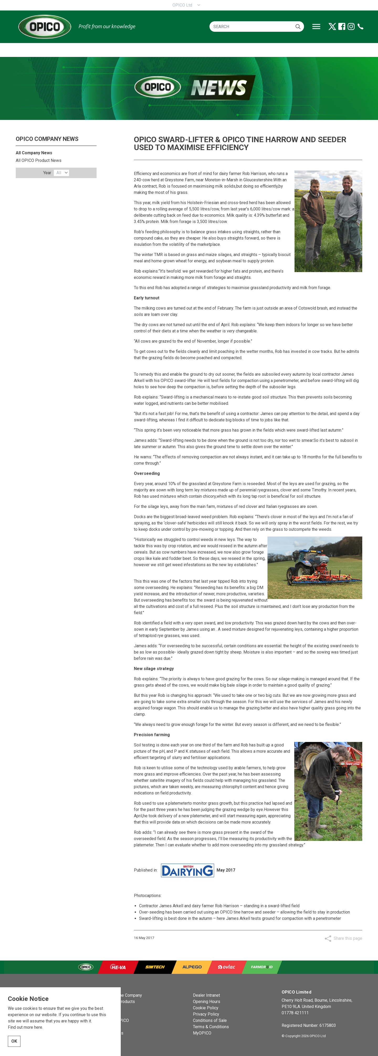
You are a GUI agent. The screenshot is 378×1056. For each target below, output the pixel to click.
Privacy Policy (206, 1014)
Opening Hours (206, 1001)
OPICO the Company (123, 995)
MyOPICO (202, 1033)
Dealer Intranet (206, 995)
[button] (298, 26)
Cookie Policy (205, 1007)
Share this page (348, 938)
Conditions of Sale (210, 1020)
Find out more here (25, 1027)
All (58, 172)
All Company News (34, 152)
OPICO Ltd (182, 5)
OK (14, 1041)
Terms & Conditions (211, 1026)
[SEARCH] (256, 26)
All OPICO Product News (38, 160)
